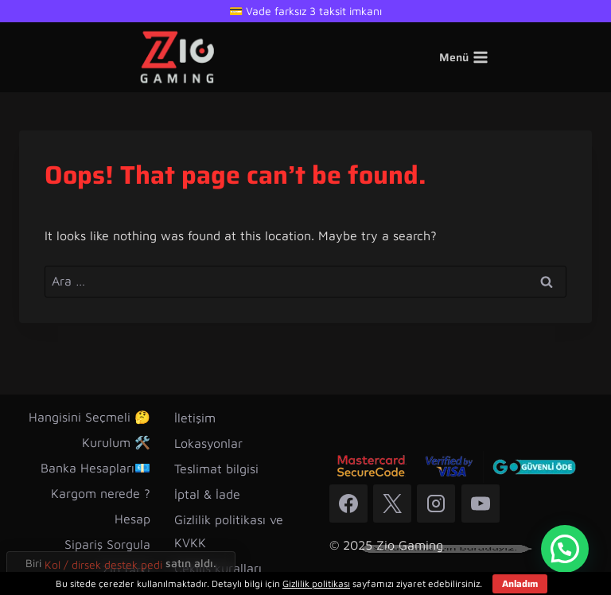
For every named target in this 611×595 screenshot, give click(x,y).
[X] (392, 503)
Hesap (132, 518)
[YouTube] (480, 503)
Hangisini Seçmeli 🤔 (89, 417)
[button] (565, 549)
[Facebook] (348, 503)
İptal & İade (207, 494)
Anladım (520, 583)
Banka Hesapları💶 (95, 468)
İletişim (195, 417)
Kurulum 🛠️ (116, 442)
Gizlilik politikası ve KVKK (228, 531)
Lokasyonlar (208, 443)
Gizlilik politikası (316, 583)
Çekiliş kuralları (218, 568)
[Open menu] (464, 57)
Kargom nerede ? (100, 493)
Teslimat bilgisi (216, 468)
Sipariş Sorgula (107, 544)
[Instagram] (436, 503)
